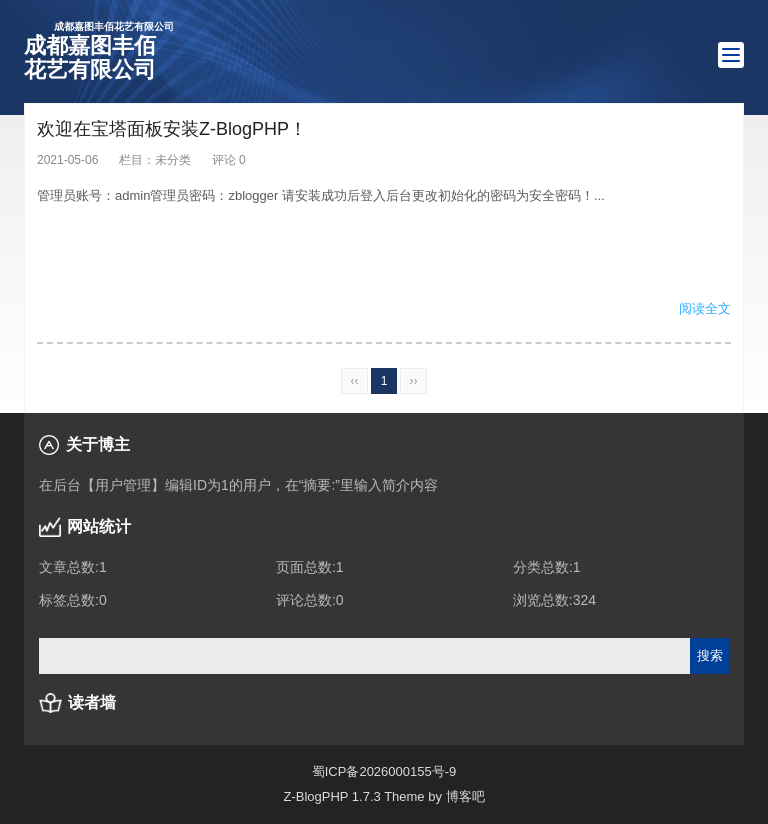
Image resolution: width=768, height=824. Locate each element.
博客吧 (465, 796)
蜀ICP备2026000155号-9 (384, 771)
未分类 (173, 160)
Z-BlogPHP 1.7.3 (331, 796)
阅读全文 (705, 308)
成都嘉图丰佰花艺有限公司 (99, 51)
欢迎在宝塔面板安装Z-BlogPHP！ (172, 129)
